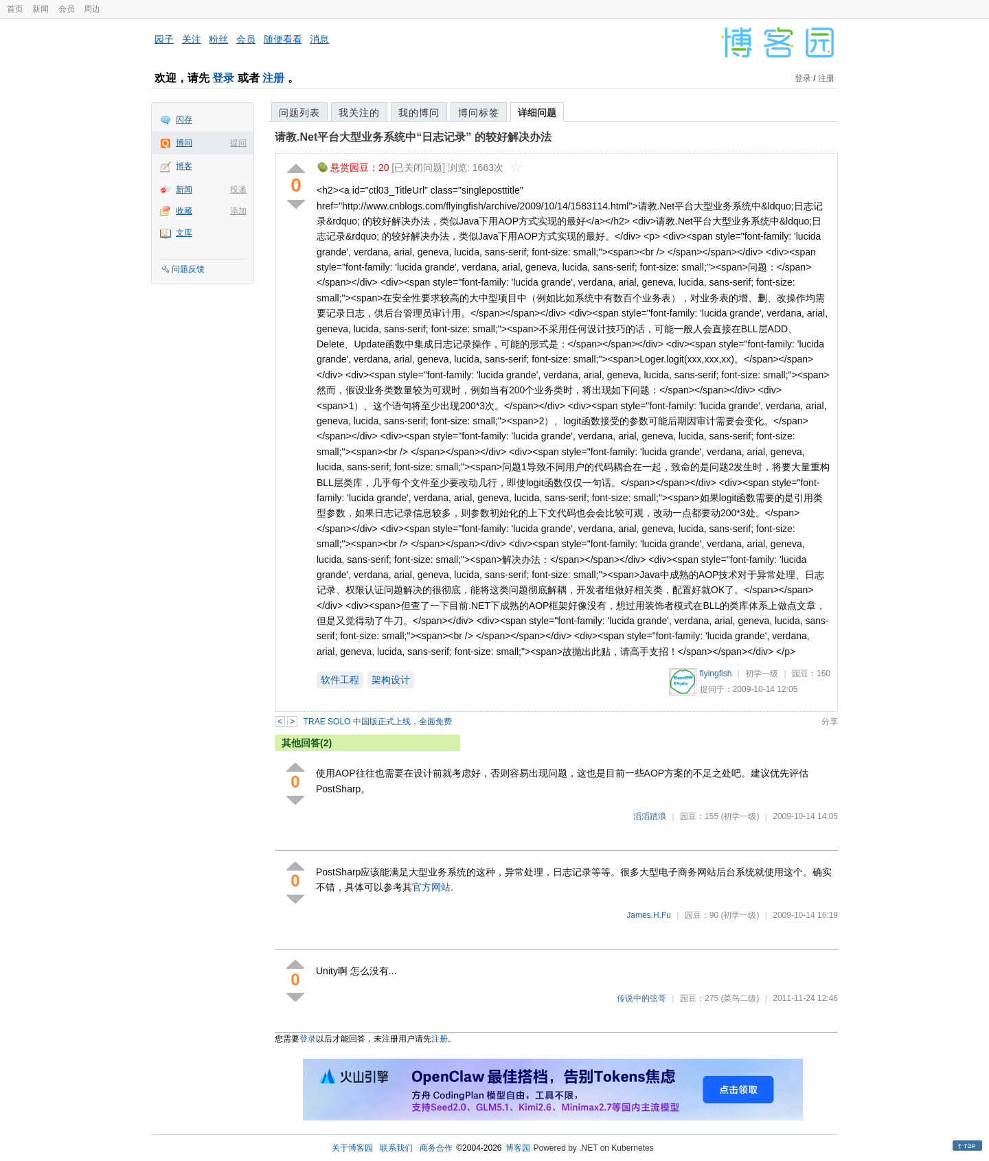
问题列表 (299, 112)
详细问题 (537, 112)
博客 (184, 166)
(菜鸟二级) (739, 998)
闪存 (184, 119)
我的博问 (419, 112)
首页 (15, 9)
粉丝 (218, 39)
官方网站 (431, 887)
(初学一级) (739, 816)
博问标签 (478, 112)
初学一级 (761, 673)
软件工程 (340, 679)
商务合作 (436, 1148)
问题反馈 (188, 269)
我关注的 (359, 112)
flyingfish (716, 673)
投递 (238, 189)
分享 (829, 721)
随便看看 (283, 39)
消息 (319, 39)
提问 (238, 143)
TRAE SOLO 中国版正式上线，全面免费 (378, 721)
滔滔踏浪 (649, 816)
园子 (164, 39)
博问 (184, 143)
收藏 (184, 211)
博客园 (517, 1148)
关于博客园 (352, 1148)
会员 (66, 9)
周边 (92, 9)
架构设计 (391, 679)
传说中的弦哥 (641, 998)
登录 (223, 78)
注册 (273, 78)
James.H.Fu (648, 915)
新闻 (40, 9)
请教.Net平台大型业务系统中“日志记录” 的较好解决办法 (413, 137)
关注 (191, 39)
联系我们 (396, 1148)
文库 (184, 233)
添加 (238, 211)
